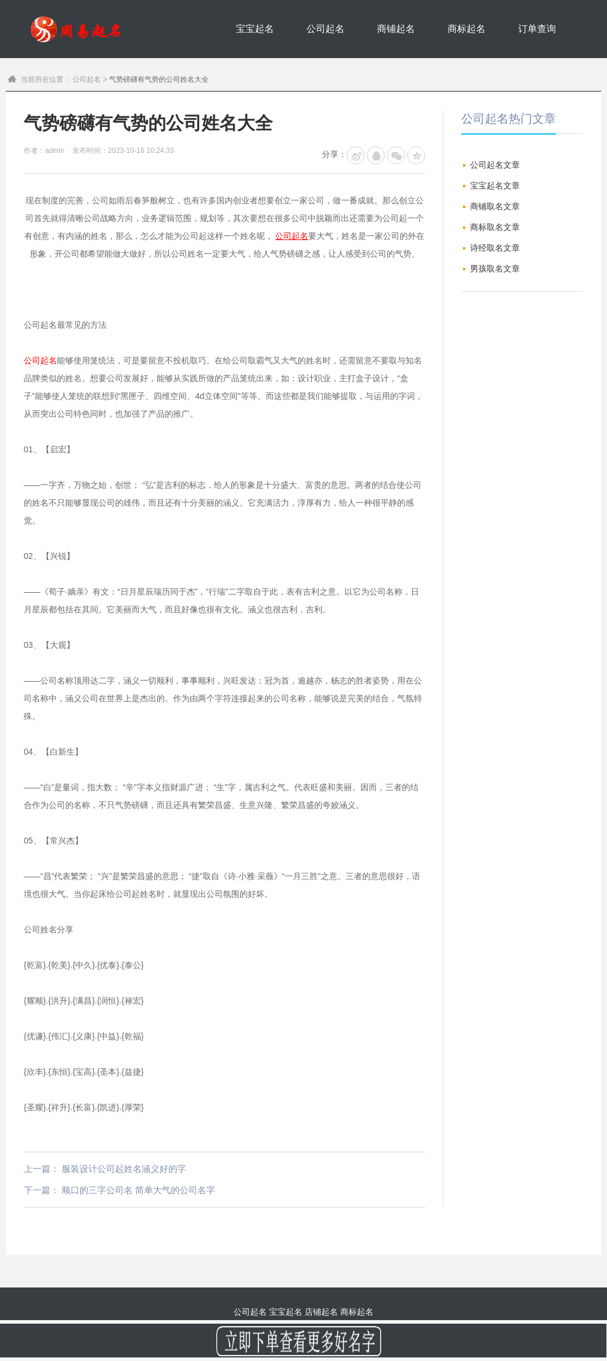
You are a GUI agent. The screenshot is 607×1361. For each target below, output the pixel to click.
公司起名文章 (495, 165)
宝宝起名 (255, 29)
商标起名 (466, 29)
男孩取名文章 (495, 268)
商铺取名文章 (495, 206)
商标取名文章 (495, 227)
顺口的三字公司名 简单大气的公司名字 (138, 1190)
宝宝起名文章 (495, 185)
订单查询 (537, 29)
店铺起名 (321, 1312)
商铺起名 (396, 29)
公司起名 (325, 29)
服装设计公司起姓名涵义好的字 (124, 1169)
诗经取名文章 (495, 248)
